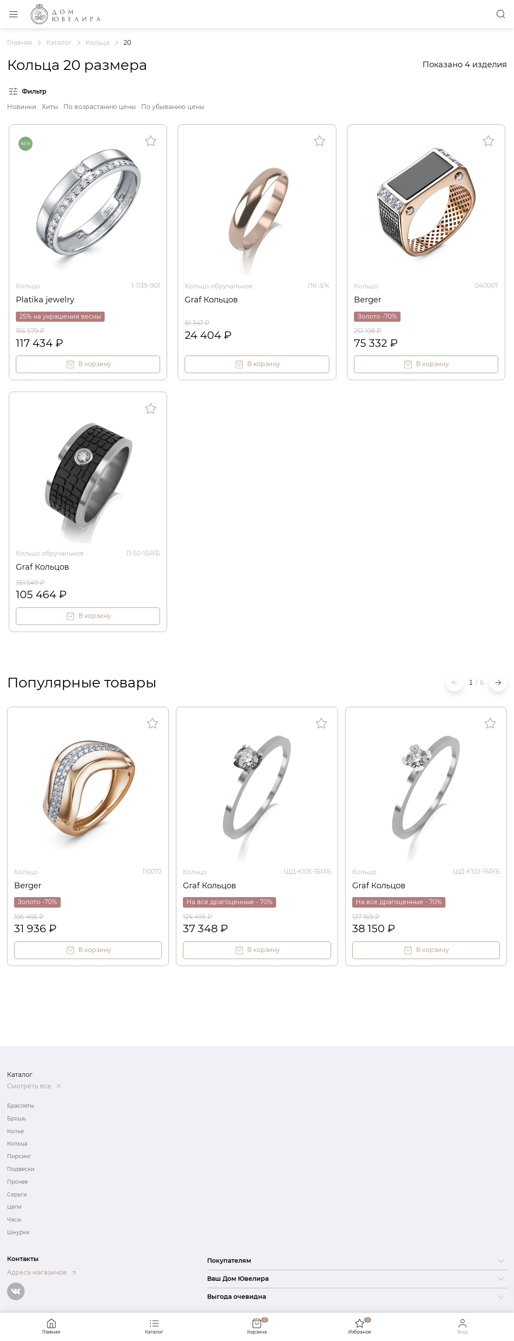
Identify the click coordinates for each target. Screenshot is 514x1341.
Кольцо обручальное (219, 286)
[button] (498, 682)
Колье (15, 1131)
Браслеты (20, 1105)
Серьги (17, 1194)
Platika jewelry (45, 299)
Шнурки (18, 1232)
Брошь (16, 1118)
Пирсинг (19, 1156)
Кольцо (28, 286)
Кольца (17, 1143)
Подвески (20, 1169)
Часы (14, 1219)
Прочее (17, 1181)
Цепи (14, 1206)
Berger (367, 299)
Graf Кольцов (211, 299)
